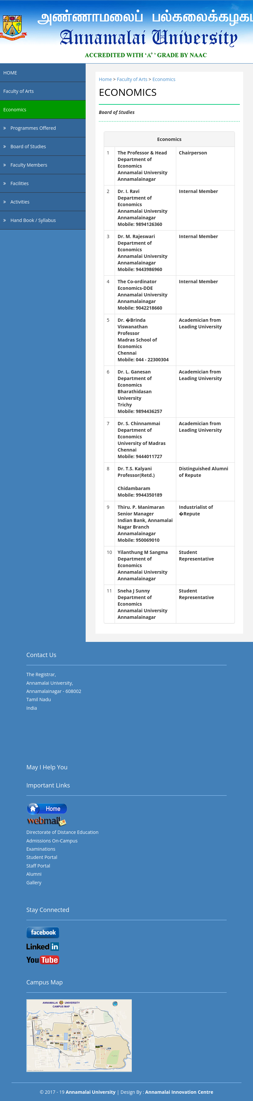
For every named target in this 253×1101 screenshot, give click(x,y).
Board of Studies (24, 146)
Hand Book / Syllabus (29, 220)
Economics (14, 109)
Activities (16, 202)
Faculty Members (25, 165)
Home (106, 79)
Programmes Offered (29, 128)
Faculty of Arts (18, 91)
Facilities (16, 183)
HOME (10, 72)
